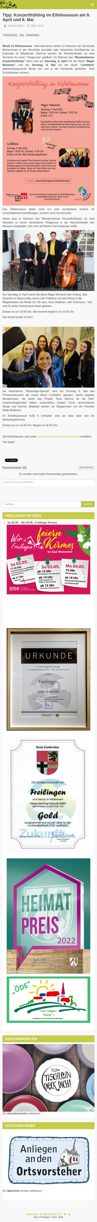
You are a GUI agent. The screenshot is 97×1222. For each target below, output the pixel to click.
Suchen (87, 504)
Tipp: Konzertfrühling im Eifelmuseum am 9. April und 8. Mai (46, 17)
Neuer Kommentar (86, 467)
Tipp (22, 35)
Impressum (32, 1214)
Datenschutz (50, 1214)
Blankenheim (32, 35)
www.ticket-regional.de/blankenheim (58, 436)
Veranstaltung (10, 35)
